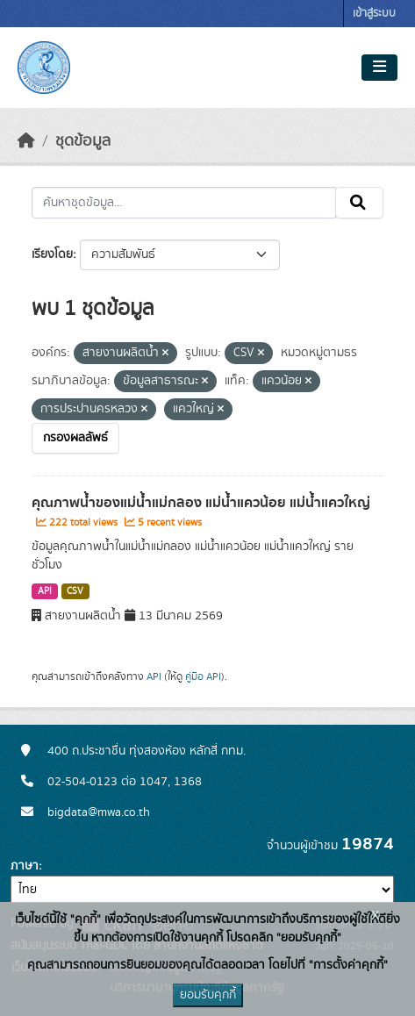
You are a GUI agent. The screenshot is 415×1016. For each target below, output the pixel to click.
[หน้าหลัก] (26, 141)
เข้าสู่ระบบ (374, 13)
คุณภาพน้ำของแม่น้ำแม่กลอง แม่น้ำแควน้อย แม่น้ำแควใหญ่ (201, 502)
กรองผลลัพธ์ (75, 438)
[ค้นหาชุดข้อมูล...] (184, 202)
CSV (75, 591)
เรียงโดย (52, 254)
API (45, 591)
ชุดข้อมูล (83, 141)
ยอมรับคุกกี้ (208, 995)
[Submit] (359, 202)
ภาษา (25, 866)
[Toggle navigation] (379, 67)
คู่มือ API (203, 676)
